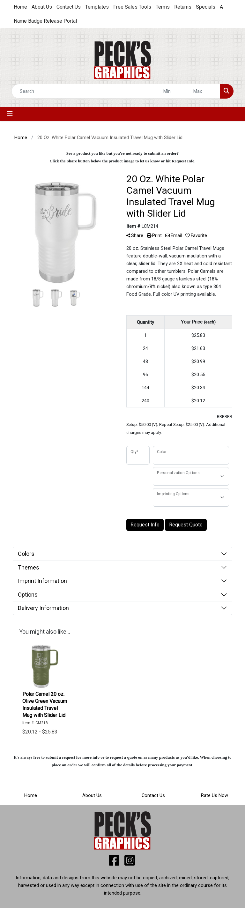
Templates (97, 7)
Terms (163, 7)
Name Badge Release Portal (45, 21)
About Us (42, 7)
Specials (205, 7)
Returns (182, 7)
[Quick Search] (85, 91)
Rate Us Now (214, 795)
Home (20, 7)
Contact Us (68, 7)
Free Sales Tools (132, 7)
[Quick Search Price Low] (175, 91)
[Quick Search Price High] (205, 91)
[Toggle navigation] (10, 113)
